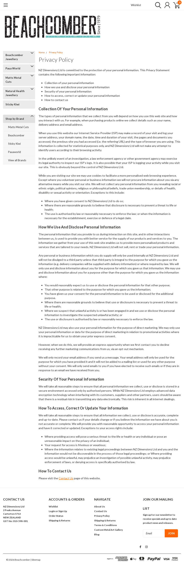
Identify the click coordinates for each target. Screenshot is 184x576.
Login (52, 511)
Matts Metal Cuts (13, 79)
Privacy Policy (56, 52)
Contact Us (66, 478)
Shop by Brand (14, 118)
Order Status (56, 515)
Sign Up (62, 511)
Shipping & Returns (59, 520)
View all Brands (17, 160)
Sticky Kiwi (12, 104)
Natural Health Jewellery (15, 93)
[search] (157, 5)
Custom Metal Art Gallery (108, 529)
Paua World (12, 68)
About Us (99, 506)
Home (42, 52)
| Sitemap (35, 559)
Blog (96, 534)
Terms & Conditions (105, 525)
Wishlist (136, 5)
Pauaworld (14, 152)
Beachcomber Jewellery (14, 57)
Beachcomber (16, 135)
